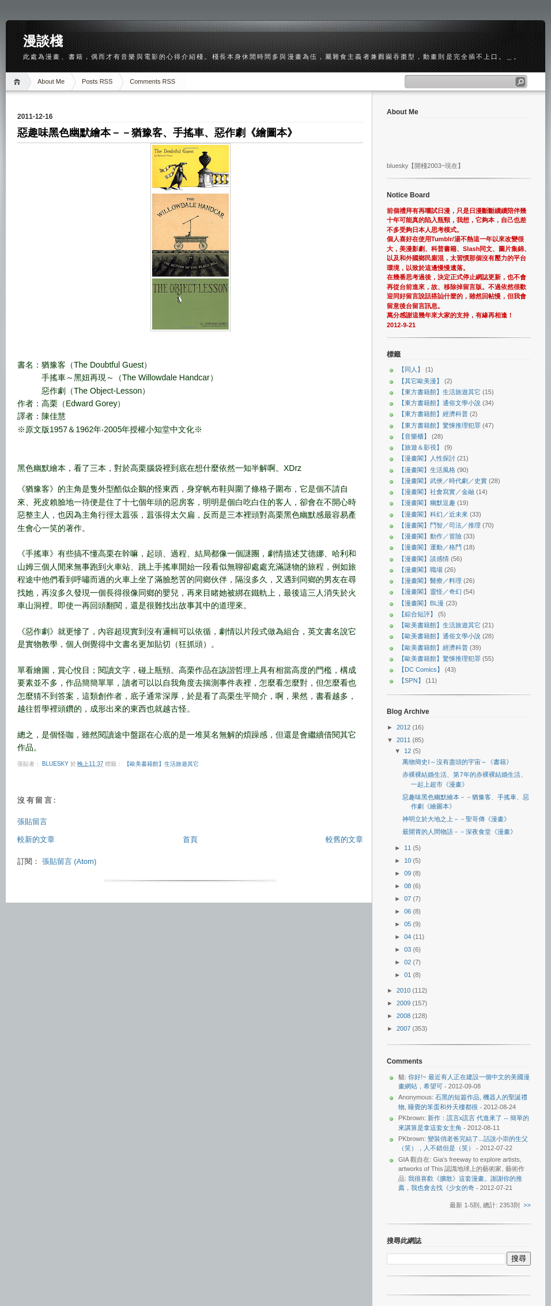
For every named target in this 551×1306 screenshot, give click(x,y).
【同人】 (411, 369)
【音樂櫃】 (414, 436)
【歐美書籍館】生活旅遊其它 (161, 764)
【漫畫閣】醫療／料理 (430, 580)
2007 (405, 1028)
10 (408, 860)
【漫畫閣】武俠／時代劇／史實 (442, 480)
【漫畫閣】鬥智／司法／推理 (439, 525)
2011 (405, 739)
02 (408, 962)
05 (408, 923)
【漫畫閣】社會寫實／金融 (436, 491)
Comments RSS (152, 81)
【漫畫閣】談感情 (423, 558)
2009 (405, 1003)
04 (408, 936)
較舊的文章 (344, 839)
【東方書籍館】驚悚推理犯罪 (439, 425)
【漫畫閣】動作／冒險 (430, 536)
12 (408, 750)
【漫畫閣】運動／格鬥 (430, 547)
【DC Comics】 (420, 669)
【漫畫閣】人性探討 (426, 458)
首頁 (190, 839)
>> (527, 1205)
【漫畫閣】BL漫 (421, 603)
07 (408, 898)
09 (408, 873)
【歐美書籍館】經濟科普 (433, 647)
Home (19, 82)
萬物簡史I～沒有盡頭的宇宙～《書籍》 (457, 761)
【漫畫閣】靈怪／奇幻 (430, 591)
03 (408, 949)
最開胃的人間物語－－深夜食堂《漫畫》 (459, 831)
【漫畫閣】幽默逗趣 (426, 502)
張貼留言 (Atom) (69, 861)
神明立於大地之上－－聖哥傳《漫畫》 (456, 818)
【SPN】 (411, 680)
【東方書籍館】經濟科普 (433, 413)
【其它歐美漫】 (420, 380)
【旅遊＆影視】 (420, 447)
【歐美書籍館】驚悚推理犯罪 (439, 658)
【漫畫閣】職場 (420, 569)
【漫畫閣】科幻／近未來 (433, 514)
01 (408, 974)
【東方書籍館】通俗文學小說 (439, 402)
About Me (51, 81)
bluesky (56, 764)
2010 (405, 990)
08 (408, 885)
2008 (405, 1015)
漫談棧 (43, 40)
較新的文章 (36, 839)
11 (408, 847)
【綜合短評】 (417, 614)
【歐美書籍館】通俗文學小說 (439, 636)
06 (408, 911)
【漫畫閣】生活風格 (426, 469)
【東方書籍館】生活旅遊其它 (439, 391)
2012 (405, 727)
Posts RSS (97, 81)
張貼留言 (32, 821)
